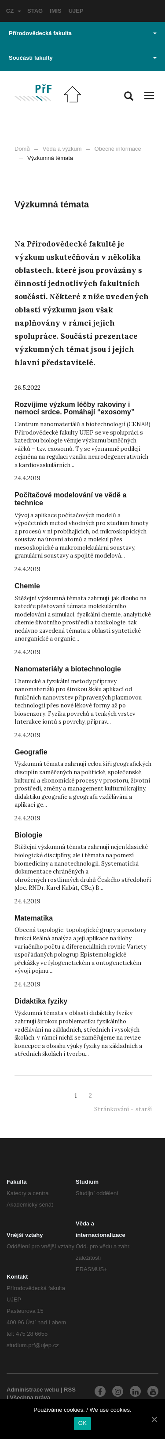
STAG (35, 10)
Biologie (28, 835)
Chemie (27, 586)
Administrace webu (33, 1389)
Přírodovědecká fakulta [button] (83, 33)
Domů (22, 148)
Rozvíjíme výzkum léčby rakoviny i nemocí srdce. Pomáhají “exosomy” (75, 408)
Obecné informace (118, 148)
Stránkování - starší (123, 1109)
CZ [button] (13, 10)
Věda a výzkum (62, 148)
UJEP (76, 10)
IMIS (56, 10)
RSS (70, 1389)
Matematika (34, 918)
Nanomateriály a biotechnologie (68, 669)
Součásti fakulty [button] (83, 57)
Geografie (31, 752)
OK (82, 1423)
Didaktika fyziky (41, 1001)
